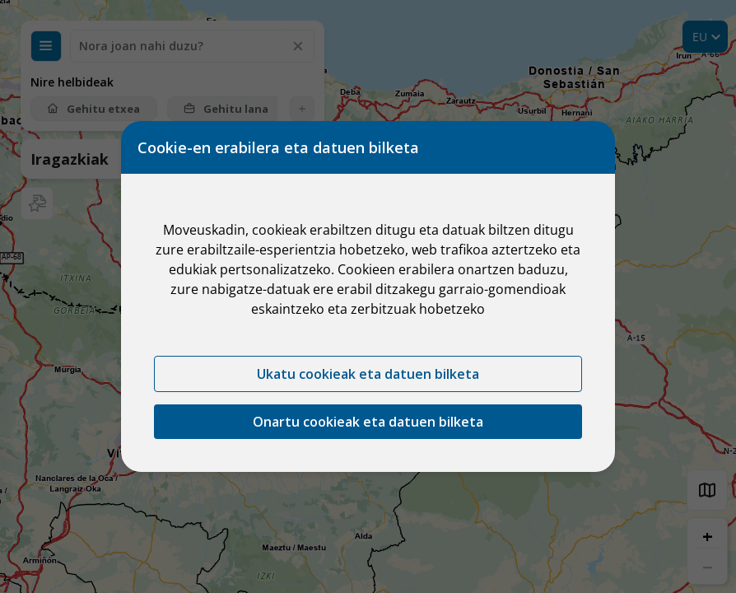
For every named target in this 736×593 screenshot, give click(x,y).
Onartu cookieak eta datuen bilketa (368, 422)
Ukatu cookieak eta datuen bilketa (368, 374)
